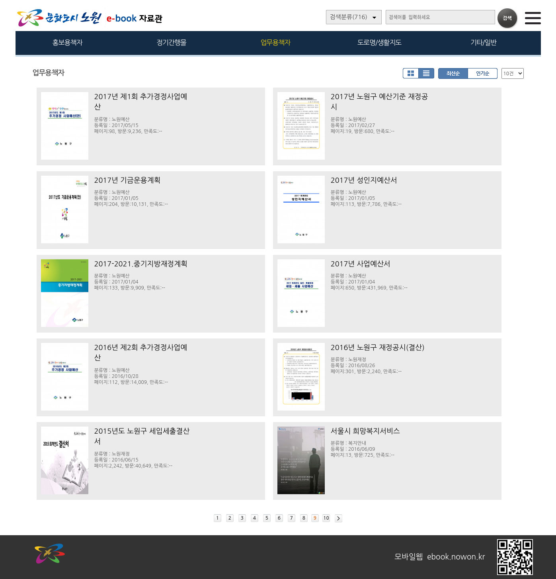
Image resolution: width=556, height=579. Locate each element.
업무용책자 (275, 42)
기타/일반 (483, 42)
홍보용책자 (67, 42)
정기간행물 (171, 42)
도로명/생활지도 (379, 42)
